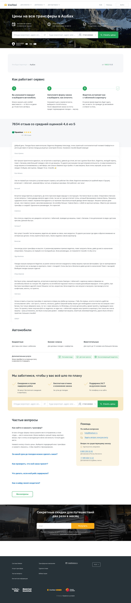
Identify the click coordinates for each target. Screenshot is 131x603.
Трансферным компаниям (47, 563)
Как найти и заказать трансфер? (27, 428)
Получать (83, 526)
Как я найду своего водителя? (26, 483)
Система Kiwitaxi (17, 563)
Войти (122, 5)
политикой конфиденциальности (70, 534)
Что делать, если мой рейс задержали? (30, 473)
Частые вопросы (17, 573)
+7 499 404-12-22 (87, 458)
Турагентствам (43, 568)
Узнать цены (108, 35)
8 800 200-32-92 (86, 451)
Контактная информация (20, 578)
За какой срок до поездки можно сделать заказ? (34, 454)
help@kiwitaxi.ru (91, 433)
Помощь (109, 5)
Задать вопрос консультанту (96, 437)
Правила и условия (69, 596)
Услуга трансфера (17, 568)
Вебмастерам (43, 573)
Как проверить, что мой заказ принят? (30, 464)
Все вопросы (22, 494)
